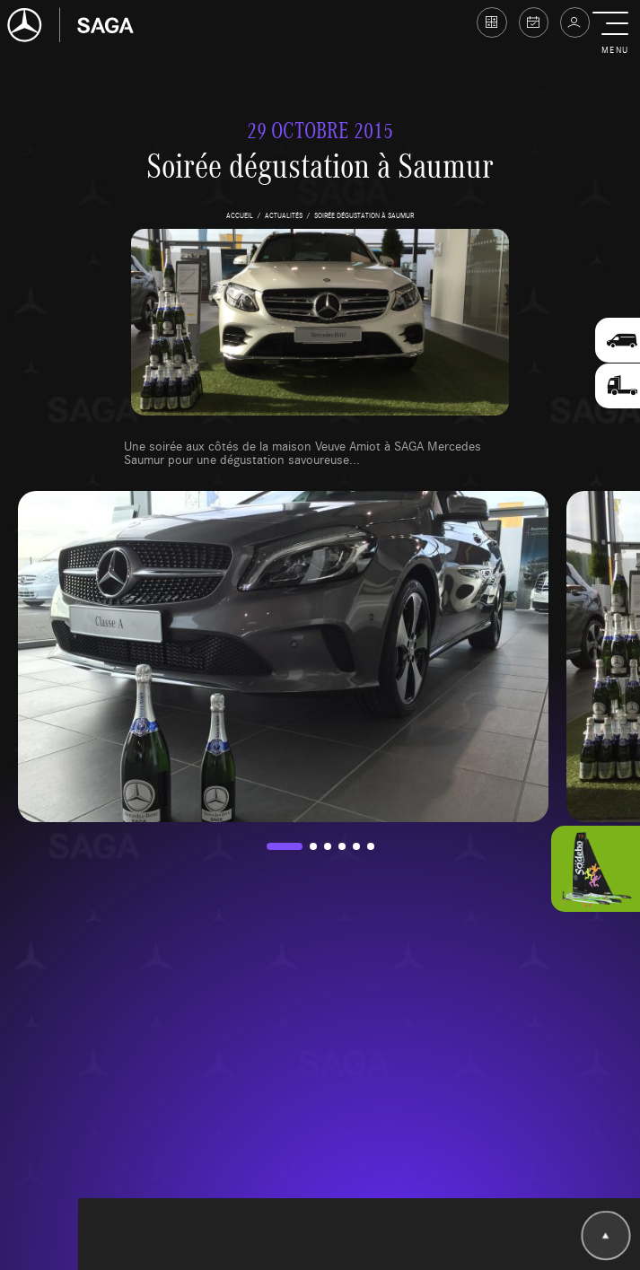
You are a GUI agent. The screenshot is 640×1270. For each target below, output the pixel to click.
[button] (614, 34)
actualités (283, 215)
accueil (239, 215)
